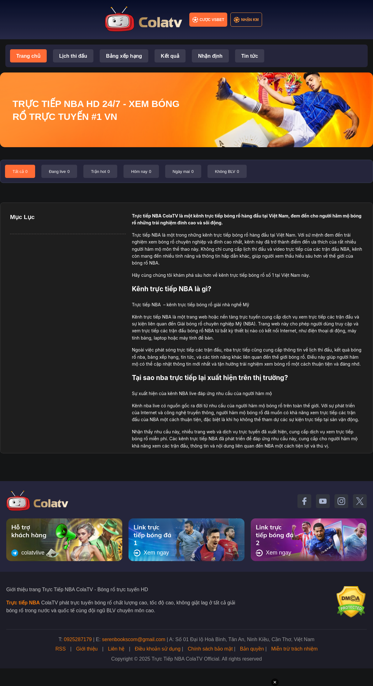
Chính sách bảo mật (210, 648)
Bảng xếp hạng (124, 56)
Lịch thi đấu (73, 56)
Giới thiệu (87, 648)
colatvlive (28, 552)
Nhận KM (246, 20)
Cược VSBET (208, 20)
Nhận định (210, 56)
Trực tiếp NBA (147, 215)
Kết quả (170, 56)
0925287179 (78, 639)
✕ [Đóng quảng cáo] (275, 682)
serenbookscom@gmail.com (133, 639)
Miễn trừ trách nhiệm (294, 648)
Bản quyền (252, 648)
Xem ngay (151, 552)
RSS (60, 648)
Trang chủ (28, 56)
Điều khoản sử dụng (158, 648)
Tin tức (249, 56)
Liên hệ (116, 648)
